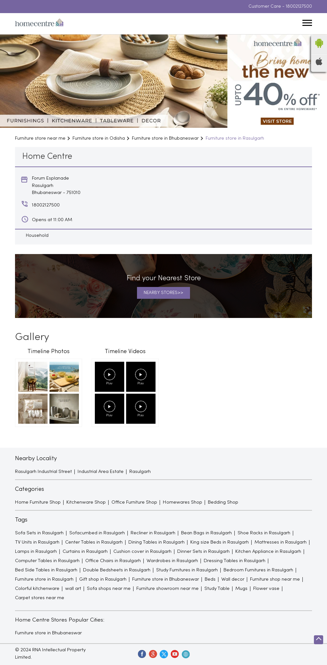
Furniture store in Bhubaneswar (48, 633)
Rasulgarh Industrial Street (43, 471)
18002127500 (299, 6)
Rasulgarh (140, 471)
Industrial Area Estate (101, 471)
